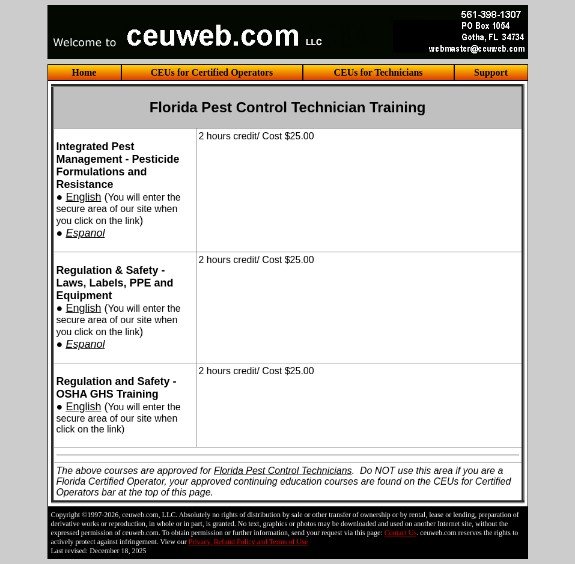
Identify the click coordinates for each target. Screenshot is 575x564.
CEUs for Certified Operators (212, 72)
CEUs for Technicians (377, 72)
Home (84, 72)
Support (491, 72)
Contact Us (401, 533)
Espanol (85, 233)
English (83, 197)
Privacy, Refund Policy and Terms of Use (248, 542)
